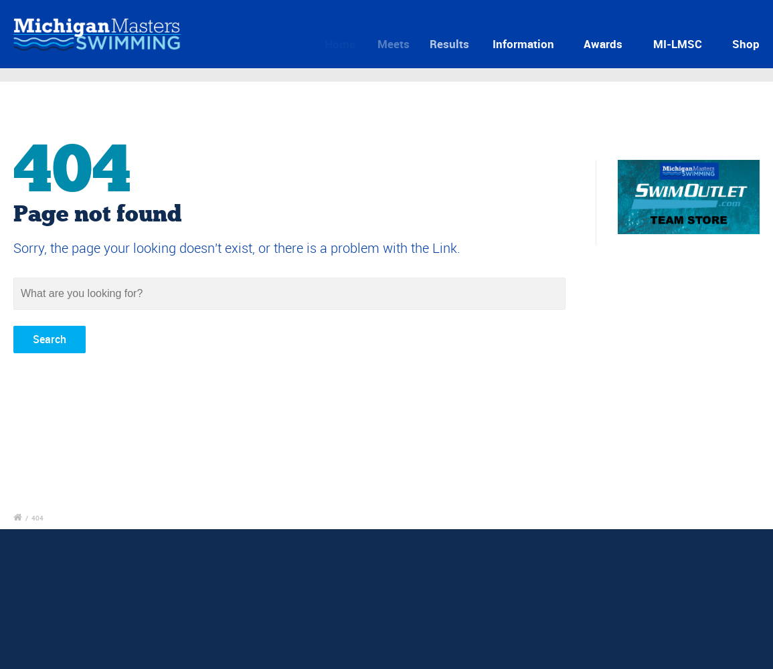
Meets (399, 44)
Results (456, 44)
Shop (746, 44)
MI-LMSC (677, 44)
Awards (603, 44)
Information (527, 44)
